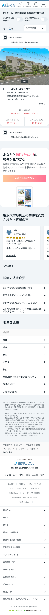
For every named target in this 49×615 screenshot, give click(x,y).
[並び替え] (35, 28)
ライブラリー (21, 449)
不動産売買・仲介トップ (12, 445)
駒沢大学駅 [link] (7, 452)
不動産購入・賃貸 (33, 445)
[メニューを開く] (43, 4)
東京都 (32, 449)
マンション (7, 449)
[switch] (19, 19)
